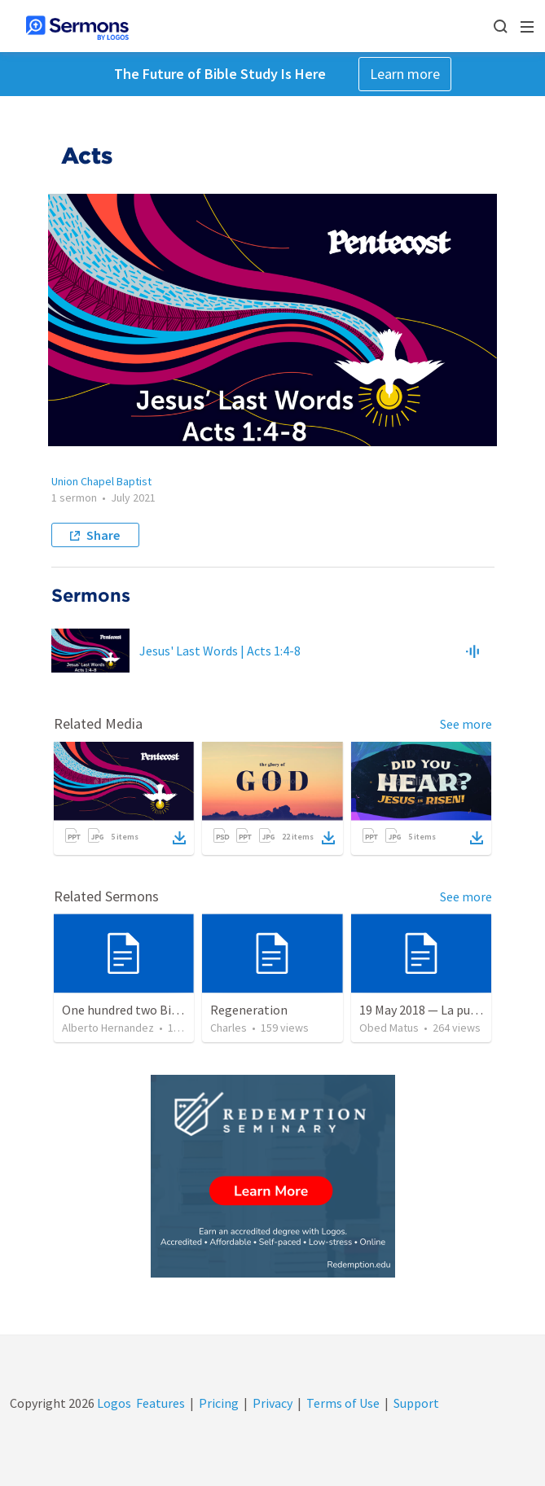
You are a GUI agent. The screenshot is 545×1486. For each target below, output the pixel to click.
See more (466, 724)
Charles (228, 1027)
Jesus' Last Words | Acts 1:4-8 (220, 650)
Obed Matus (389, 1027)
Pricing (219, 1403)
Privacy (272, 1403)
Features (160, 1403)
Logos (112, 1403)
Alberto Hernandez (108, 1027)
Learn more (405, 73)
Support (416, 1403)
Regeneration (249, 1010)
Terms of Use (343, 1403)
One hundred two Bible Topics (145, 1010)
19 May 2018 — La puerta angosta (451, 1010)
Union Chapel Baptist (101, 481)
